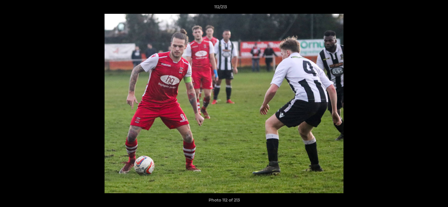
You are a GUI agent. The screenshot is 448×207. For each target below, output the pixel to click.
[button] (423, 8)
